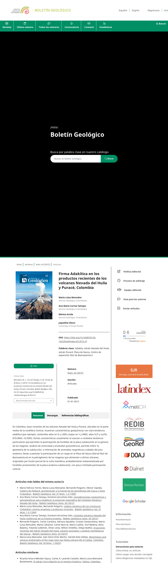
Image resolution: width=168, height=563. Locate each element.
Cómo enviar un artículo (128, 550)
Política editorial (132, 271)
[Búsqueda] (75, 159)
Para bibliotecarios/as (126, 528)
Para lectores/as (123, 519)
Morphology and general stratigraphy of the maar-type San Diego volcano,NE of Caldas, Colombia (63, 538)
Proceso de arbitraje (134, 280)
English (135, 10)
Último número (25, 27)
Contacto (89, 27)
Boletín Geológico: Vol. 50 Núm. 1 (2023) (40, 543)
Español (123, 10)
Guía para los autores (134, 299)
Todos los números (49, 27)
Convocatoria (72, 27)
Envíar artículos (131, 308)
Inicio (19, 264)
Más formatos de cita (25, 400)
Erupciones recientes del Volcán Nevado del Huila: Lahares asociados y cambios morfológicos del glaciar (62, 530)
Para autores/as (123, 524)
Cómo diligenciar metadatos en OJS (134, 558)
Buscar (161, 23)
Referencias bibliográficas (75, 415)
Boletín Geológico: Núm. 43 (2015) (56, 503)
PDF (35, 366)
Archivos (29, 264)
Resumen (38, 415)
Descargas (52, 415)
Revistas (7, 27)
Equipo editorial (132, 290)
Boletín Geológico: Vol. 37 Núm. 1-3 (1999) (54, 493)
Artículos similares (27, 552)
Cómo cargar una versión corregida (134, 554)
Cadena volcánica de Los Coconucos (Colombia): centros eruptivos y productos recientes (60, 508)
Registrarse (154, 10)
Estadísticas (106, 27)
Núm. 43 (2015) (43, 264)
